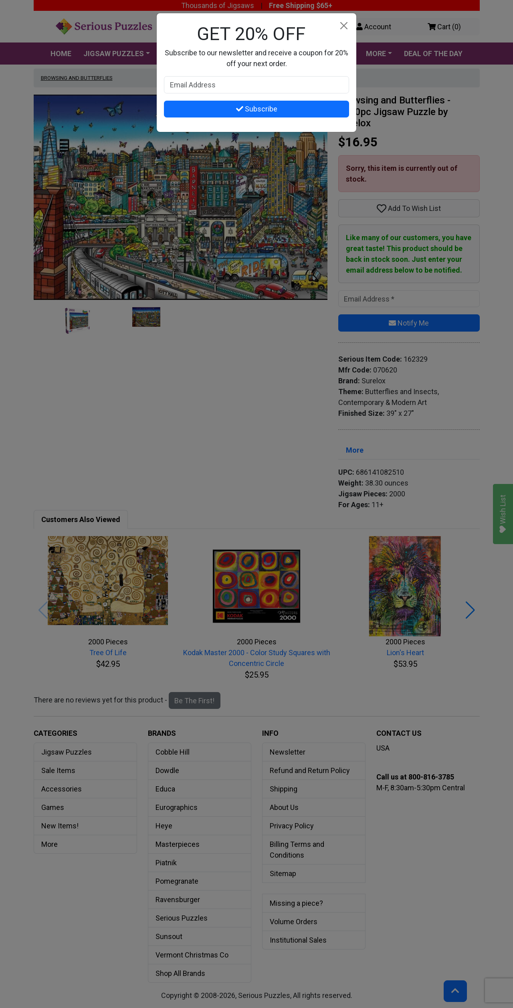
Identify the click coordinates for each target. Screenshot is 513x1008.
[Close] (343, 25)
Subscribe (256, 109)
